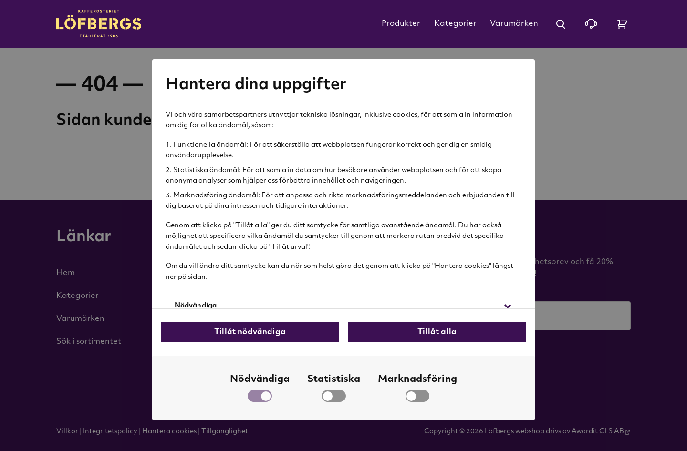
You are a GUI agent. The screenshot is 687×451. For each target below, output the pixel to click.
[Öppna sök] (560, 23)
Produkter (401, 24)
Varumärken (514, 24)
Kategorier (455, 24)
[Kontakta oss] (591, 23)
